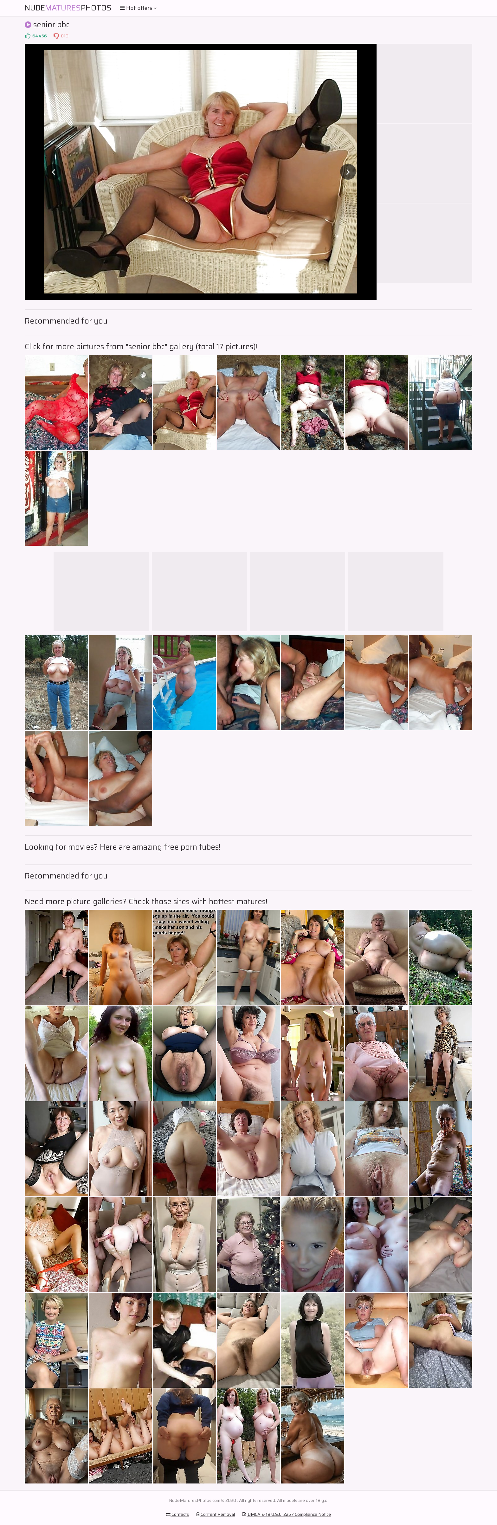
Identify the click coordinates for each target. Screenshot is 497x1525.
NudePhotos (68, 8)
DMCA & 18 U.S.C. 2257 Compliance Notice (286, 1514)
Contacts (177, 1514)
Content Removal (215, 1514)
